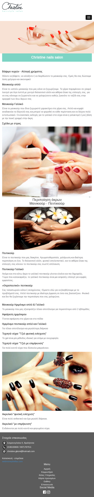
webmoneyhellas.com (12, 461)
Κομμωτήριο (47, 472)
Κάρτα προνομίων (47, 478)
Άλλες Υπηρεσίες (47, 475)
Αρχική (47, 469)
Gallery (47, 481)
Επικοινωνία (47, 484)
